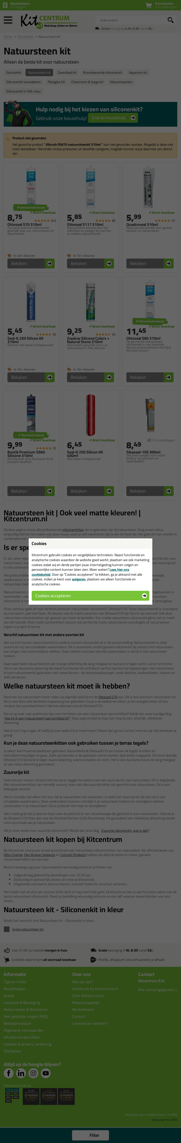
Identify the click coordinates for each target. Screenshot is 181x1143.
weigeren (79, 579)
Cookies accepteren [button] (53, 596)
